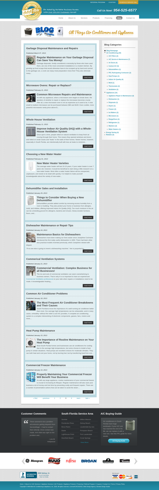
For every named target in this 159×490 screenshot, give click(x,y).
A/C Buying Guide (118, 441)
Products (96, 18)
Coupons (112, 2)
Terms (113, 484)
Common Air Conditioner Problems (47, 293)
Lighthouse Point (67, 434)
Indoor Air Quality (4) (116, 79)
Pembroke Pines (67, 423)
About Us (72, 18)
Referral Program (97, 2)
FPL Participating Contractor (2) (120, 73)
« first (35, 398)
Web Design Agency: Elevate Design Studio (96, 486)
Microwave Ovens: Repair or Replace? (48, 85)
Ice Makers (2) (113, 112)
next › (79, 398)
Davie (63, 431)
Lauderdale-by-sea (87, 427)
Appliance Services (47, 484)
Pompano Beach (86, 431)
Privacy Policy (120, 484)
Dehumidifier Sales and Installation (46, 188)
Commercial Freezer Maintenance (46, 365)
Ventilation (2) (113, 89)
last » (88, 398)
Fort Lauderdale (86, 434)
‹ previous (45, 398)
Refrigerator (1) (114, 122)
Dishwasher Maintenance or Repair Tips (49, 225)
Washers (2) (113, 126)
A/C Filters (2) (113, 56)
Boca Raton (65, 427)
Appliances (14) (111, 93)
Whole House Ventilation (40, 119)
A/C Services (36, 484)
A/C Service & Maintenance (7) (119, 59)
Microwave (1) (113, 116)
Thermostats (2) (114, 86)
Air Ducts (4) (113, 63)
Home (61, 18)
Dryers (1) (112, 106)
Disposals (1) (113, 102)
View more (84, 442)
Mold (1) (111, 83)
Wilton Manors (85, 419)
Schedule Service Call (128, 2)
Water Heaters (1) (115, 129)
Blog (119, 18)
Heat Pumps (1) (114, 76)
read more (88, 77)
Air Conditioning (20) (113, 53)
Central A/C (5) (114, 66)
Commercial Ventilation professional (39, 279)
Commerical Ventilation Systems (45, 259)
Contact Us (130, 18)
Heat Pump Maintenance (40, 330)
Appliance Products (70, 484)
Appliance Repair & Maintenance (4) (121, 96)
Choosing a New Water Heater (43, 154)
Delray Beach (85, 423)
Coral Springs (85, 438)
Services (84, 18)
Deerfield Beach (67, 438)
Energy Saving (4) (112, 132)
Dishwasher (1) (114, 99)
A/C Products (59, 484)
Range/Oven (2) (114, 119)
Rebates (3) (110, 135)
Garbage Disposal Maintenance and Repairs (52, 48)
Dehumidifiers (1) (115, 69)
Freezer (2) (112, 109)
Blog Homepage (112, 51)
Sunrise (64, 419)
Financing (108, 18)
